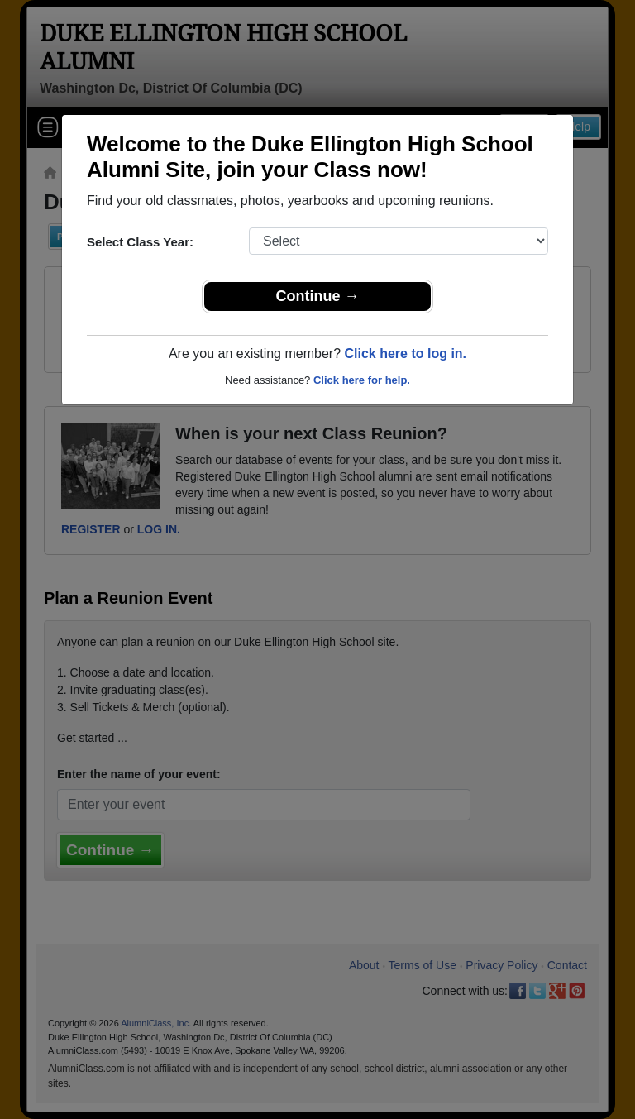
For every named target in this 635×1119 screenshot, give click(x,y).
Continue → (318, 296)
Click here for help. (361, 380)
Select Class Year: (140, 242)
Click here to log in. (405, 354)
